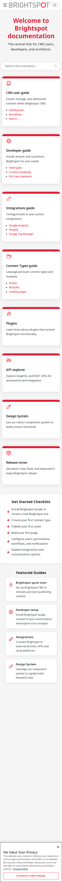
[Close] (58, 847)
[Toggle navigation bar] (5, 5)
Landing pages (17, 291)
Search (13, 118)
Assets (13, 283)
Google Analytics (19, 225)
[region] (31, 862)
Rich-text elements (20, 176)
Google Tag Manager (21, 234)
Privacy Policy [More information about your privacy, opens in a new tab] (20, 868)
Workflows (15, 114)
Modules (14, 287)
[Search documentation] (28, 66)
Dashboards (16, 110)
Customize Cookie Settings (30, 875)
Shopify (13, 229)
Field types (15, 168)
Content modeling (20, 172)
